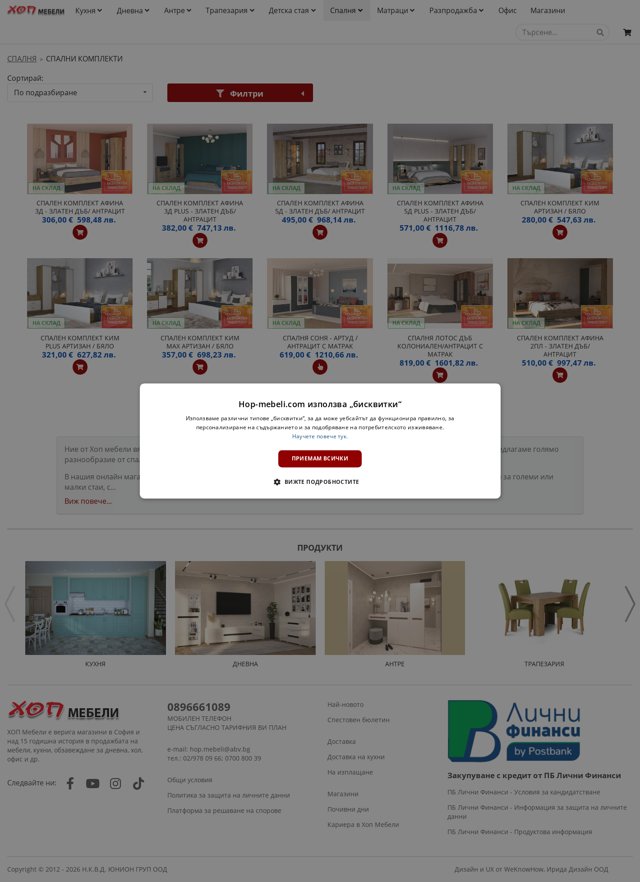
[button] (320, 482)
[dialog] (320, 440)
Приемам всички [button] (320, 458)
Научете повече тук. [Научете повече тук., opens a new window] (320, 436)
